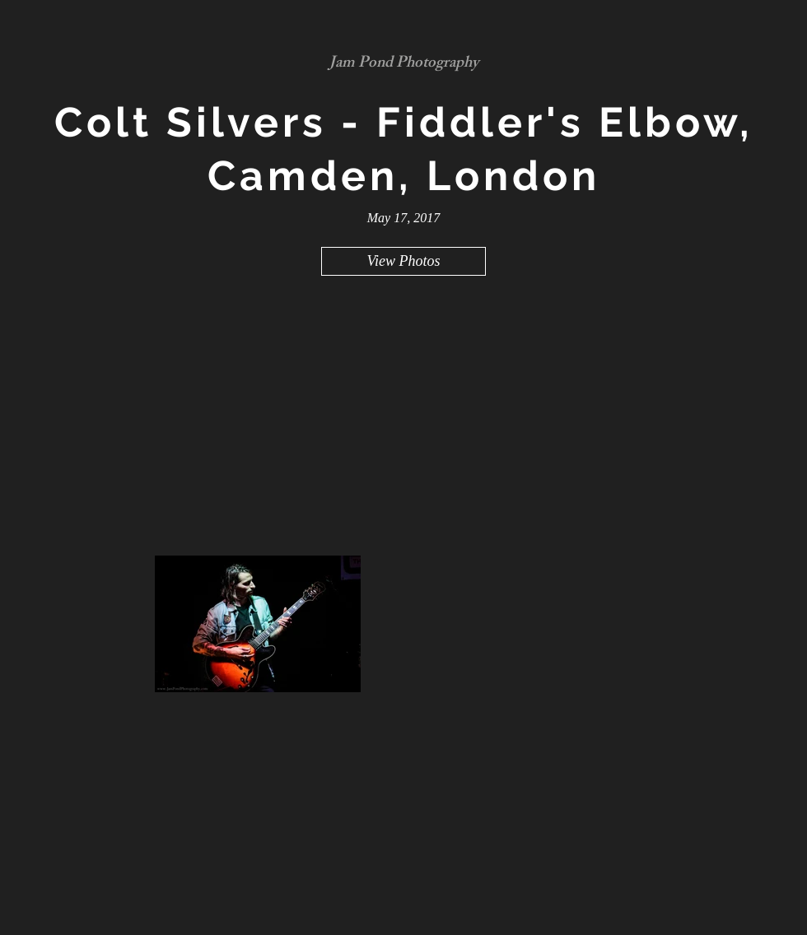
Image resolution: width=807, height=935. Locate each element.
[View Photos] (403, 261)
